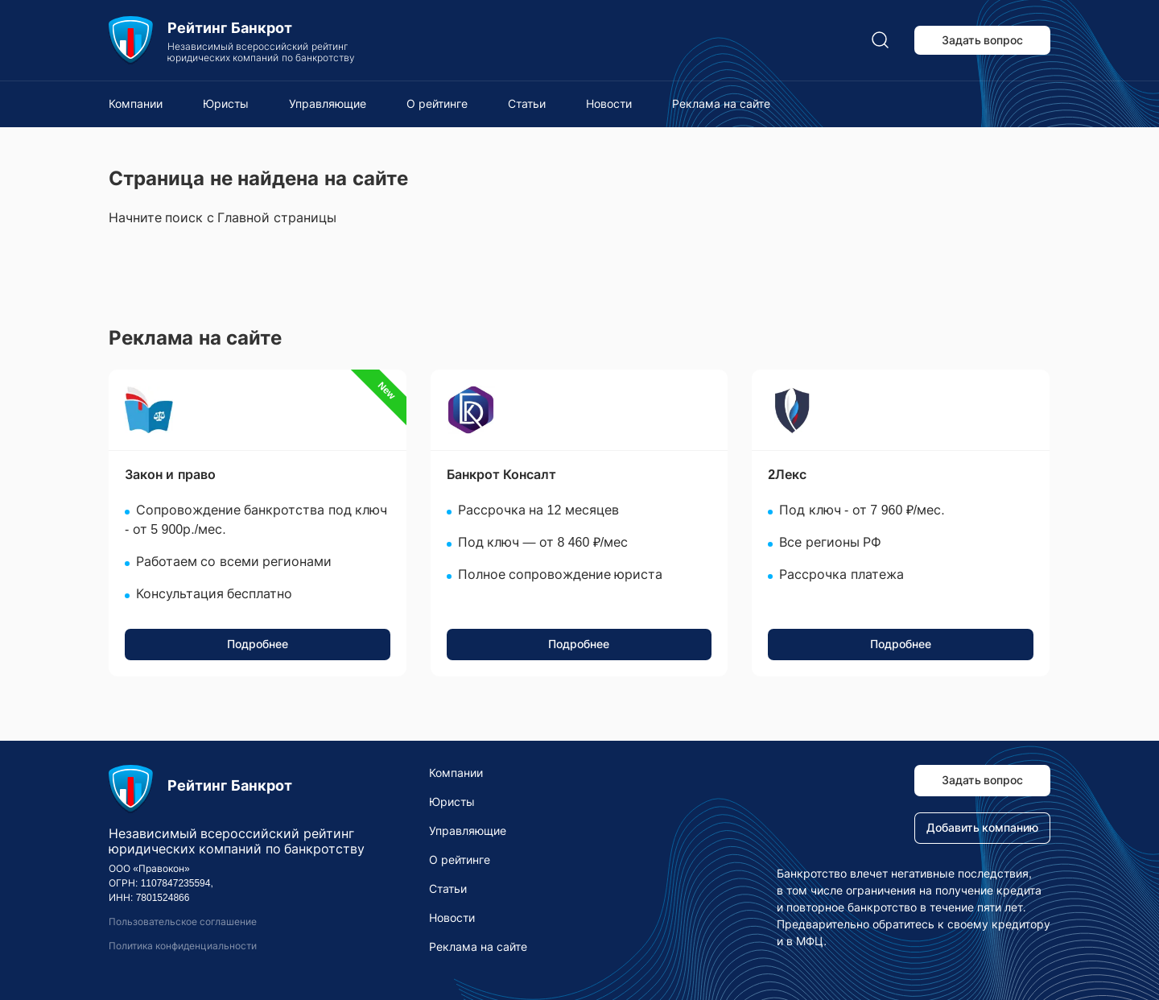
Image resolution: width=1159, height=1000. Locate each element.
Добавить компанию (982, 827)
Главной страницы (276, 218)
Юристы (226, 103)
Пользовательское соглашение (183, 922)
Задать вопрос (983, 40)
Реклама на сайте (721, 103)
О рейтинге (437, 103)
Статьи (527, 103)
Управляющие (327, 103)
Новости (609, 103)
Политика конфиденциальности (183, 946)
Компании (136, 103)
